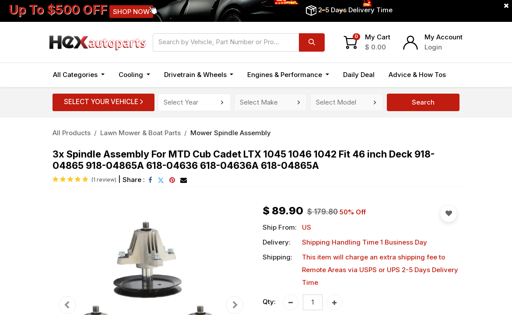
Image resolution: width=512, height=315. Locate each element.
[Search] (312, 42)
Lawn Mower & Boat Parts (140, 133)
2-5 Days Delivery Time (355, 10)
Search (423, 102)
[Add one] (334, 302)
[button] (448, 213)
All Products (72, 133)
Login (433, 47)
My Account (443, 37)
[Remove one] (290, 302)
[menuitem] (359, 75)
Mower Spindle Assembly (230, 133)
